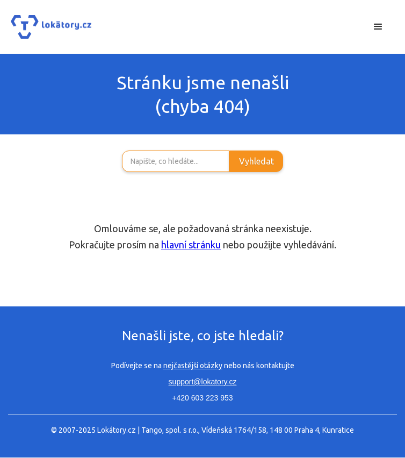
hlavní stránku (191, 244)
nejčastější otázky (192, 365)
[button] (378, 27)
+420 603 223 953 (202, 397)
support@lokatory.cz (203, 381)
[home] (51, 27)
